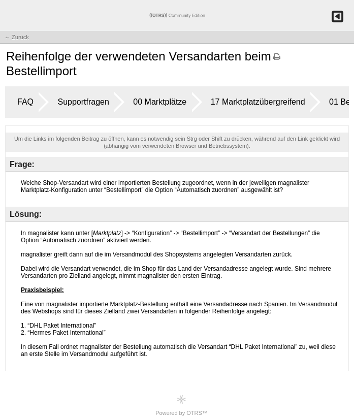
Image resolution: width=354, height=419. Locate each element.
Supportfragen (83, 102)
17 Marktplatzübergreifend (258, 102)
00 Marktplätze (159, 102)
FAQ (25, 102)
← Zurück (17, 37)
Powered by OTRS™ (181, 405)
